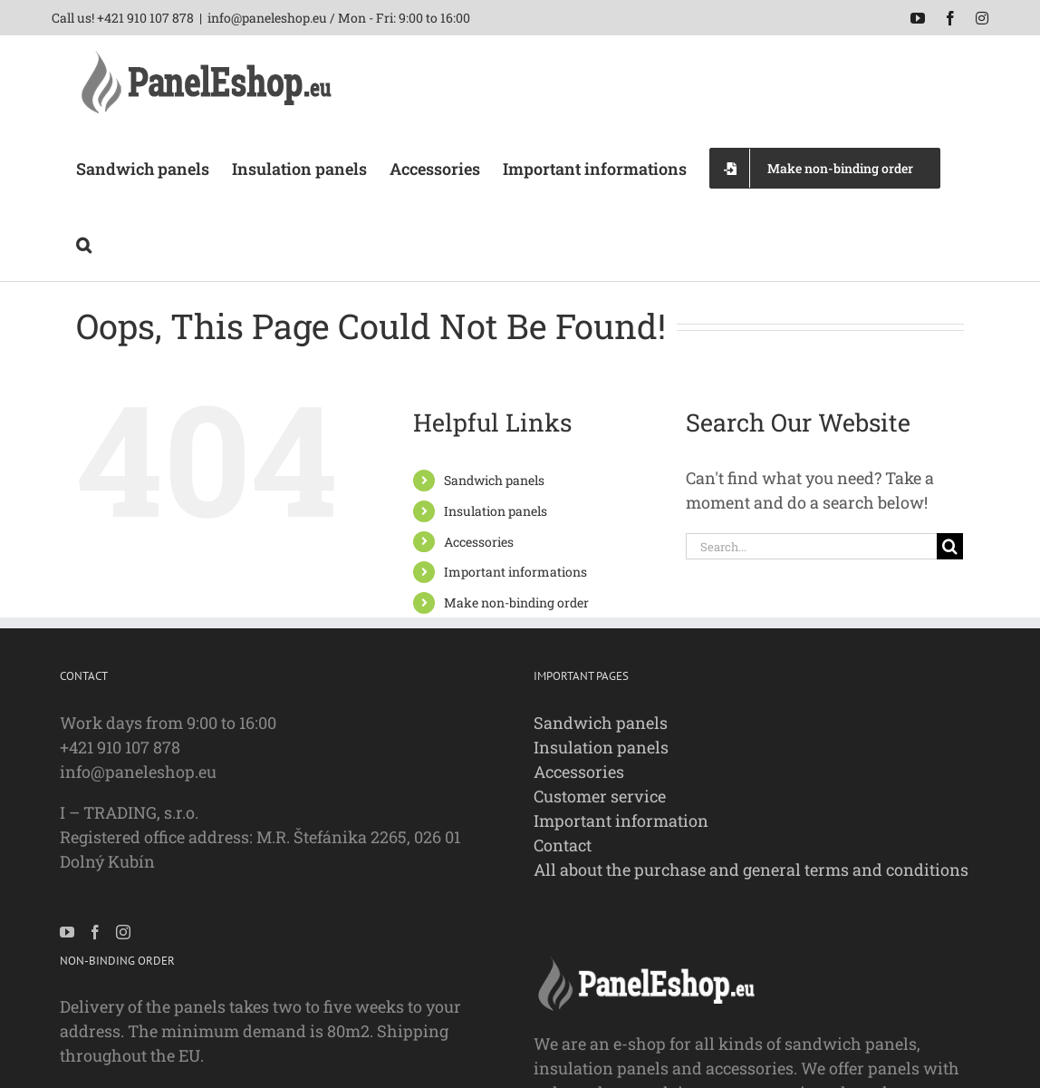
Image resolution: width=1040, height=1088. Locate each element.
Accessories (479, 541)
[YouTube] (67, 932)
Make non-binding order (516, 602)
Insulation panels (495, 511)
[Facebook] (95, 932)
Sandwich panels (494, 480)
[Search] (950, 546)
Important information (621, 820)
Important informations (515, 571)
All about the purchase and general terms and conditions (751, 869)
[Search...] (811, 546)
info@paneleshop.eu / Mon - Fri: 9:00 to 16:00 (338, 17)
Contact (563, 845)
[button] (83, 243)
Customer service (600, 796)
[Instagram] (123, 932)
